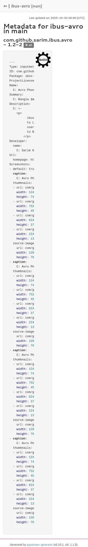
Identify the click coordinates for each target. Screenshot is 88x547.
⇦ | (7, 6)
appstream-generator (40, 545)
